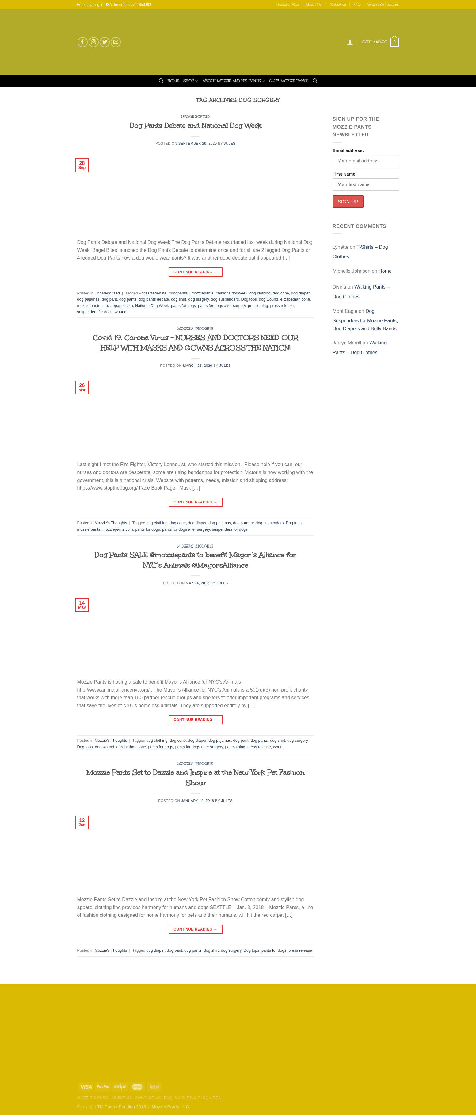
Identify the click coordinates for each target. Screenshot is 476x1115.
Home (173, 80)
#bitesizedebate (153, 293)
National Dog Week (152, 305)
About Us (314, 4)
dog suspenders (225, 299)
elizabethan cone (295, 299)
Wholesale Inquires (383, 4)
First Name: (345, 174)
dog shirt (178, 299)
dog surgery (198, 299)
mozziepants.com (117, 305)
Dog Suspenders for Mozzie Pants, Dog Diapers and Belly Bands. (365, 320)
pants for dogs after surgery (222, 305)
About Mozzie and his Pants (234, 81)
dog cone (281, 293)
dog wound (268, 299)
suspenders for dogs (95, 311)
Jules (230, 143)
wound (121, 311)
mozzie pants (88, 305)
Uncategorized (195, 117)
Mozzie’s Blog (287, 4)
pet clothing (258, 305)
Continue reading (195, 272)
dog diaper (300, 293)
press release (282, 305)
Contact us (338, 4)
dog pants (127, 299)
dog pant (109, 299)
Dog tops (249, 299)
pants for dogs (183, 305)
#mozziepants (201, 293)
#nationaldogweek (231, 293)
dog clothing (260, 293)
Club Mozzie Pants (288, 80)
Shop (190, 81)
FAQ (357, 4)
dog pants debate (154, 299)
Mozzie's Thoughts (195, 329)
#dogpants (178, 293)
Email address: (348, 150)
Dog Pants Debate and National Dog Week (195, 125)
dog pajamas (88, 299)
